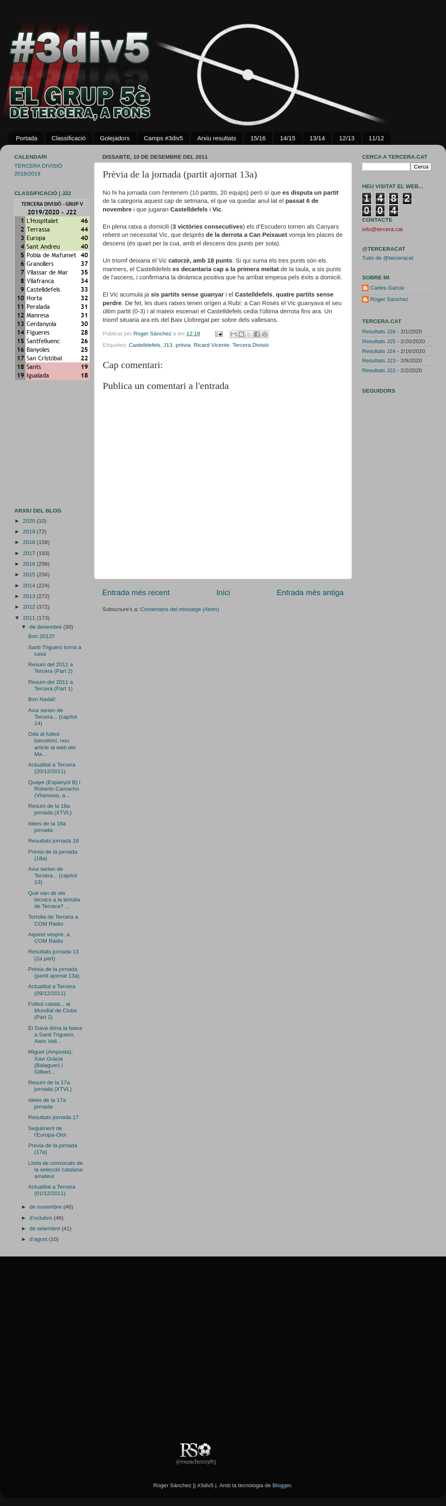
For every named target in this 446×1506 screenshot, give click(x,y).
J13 (168, 345)
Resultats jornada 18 (53, 841)
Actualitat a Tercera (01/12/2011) (51, 1190)
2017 (30, 553)
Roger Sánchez (153, 333)
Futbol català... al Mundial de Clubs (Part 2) (52, 1010)
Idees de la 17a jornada (47, 1103)
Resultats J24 (379, 351)
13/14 (317, 138)
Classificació (69, 138)
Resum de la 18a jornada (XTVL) (50, 809)
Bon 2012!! (41, 636)
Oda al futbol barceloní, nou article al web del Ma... (52, 744)
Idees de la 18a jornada (47, 826)
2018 (30, 542)
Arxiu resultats (216, 138)
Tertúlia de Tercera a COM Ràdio (53, 920)
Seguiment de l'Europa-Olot (47, 1131)
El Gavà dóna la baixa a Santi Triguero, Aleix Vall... (55, 1034)
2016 (30, 564)
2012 (30, 607)
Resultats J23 (379, 360)
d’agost (39, 1239)
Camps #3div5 (163, 138)
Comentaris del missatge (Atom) (179, 609)
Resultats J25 (379, 341)
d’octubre (41, 1218)
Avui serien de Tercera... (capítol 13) (52, 875)
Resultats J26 (379, 331)
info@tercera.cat (382, 229)
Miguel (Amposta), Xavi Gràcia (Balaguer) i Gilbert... (50, 1062)
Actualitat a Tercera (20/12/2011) (51, 768)
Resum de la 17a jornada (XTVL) (50, 1085)
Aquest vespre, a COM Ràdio (49, 937)
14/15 (287, 138)
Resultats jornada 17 (53, 1117)
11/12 (376, 138)
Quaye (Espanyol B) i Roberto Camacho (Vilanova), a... (54, 788)
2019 (30, 531)
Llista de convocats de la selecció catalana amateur (55, 1169)
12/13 (347, 138)
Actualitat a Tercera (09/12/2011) (51, 989)
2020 (30, 521)
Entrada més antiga (310, 592)
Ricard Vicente (212, 345)
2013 (30, 596)
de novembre (46, 1207)
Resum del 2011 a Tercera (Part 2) (50, 667)
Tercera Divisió (250, 345)
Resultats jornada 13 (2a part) (53, 955)
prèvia (183, 345)
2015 (30, 574)
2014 (30, 585)
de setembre (45, 1228)
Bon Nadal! (42, 699)
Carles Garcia (387, 288)
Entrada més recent (136, 592)
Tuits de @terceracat (387, 258)
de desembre (46, 627)
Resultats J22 (379, 370)
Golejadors (115, 138)
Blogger (282, 1485)
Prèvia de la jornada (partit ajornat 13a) (53, 972)
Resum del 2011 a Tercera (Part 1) (50, 685)
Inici (223, 592)
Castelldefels (144, 345)
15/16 (258, 138)
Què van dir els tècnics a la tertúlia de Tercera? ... (54, 899)
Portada (27, 138)
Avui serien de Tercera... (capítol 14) (52, 716)
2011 (30, 618)
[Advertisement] (38, 444)
